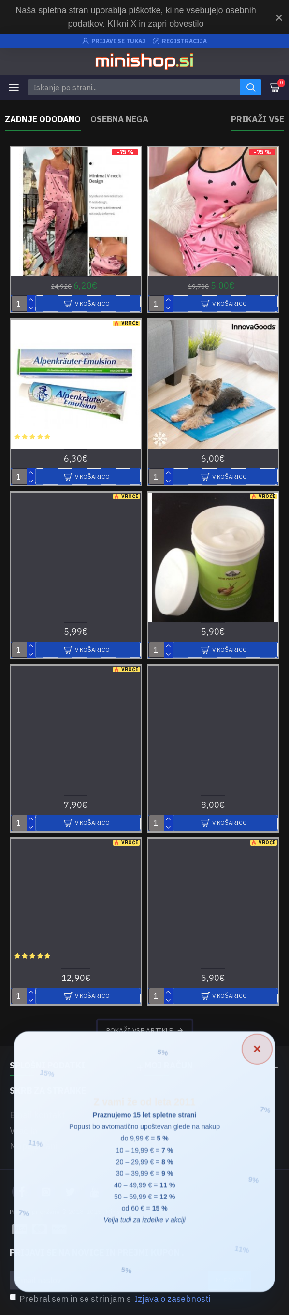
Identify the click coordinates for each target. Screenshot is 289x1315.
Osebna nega (119, 119)
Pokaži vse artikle (139, 1030)
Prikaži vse (257, 119)
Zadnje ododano (43, 119)
